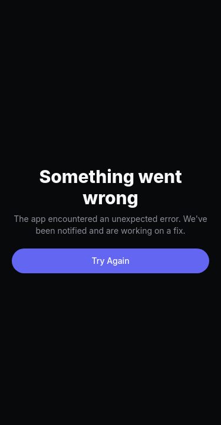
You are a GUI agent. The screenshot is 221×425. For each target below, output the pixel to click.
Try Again (110, 261)
